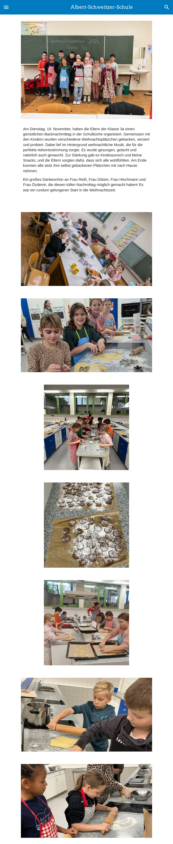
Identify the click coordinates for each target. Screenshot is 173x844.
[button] (6, 7)
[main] (86, 159)
